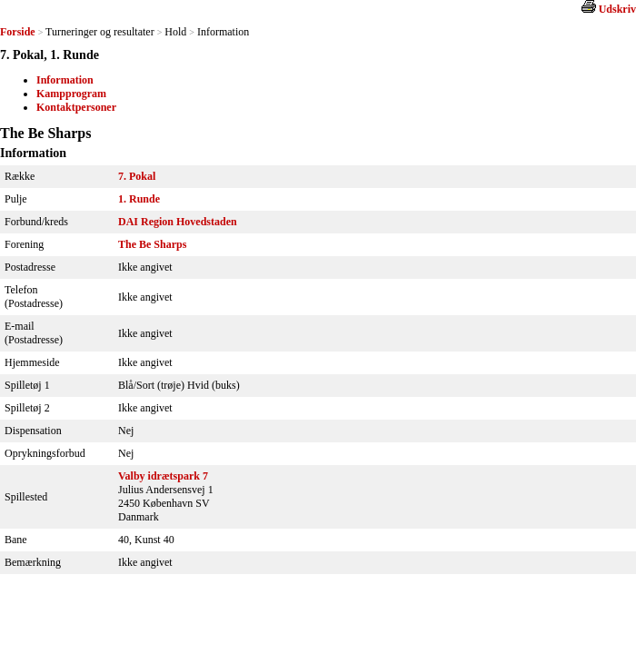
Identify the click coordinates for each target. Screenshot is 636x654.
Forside (17, 31)
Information (65, 80)
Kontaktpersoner (76, 107)
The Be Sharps (152, 244)
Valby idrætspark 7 (163, 476)
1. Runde (139, 199)
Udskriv (617, 9)
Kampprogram (71, 93)
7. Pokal (136, 176)
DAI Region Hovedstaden (177, 221)
